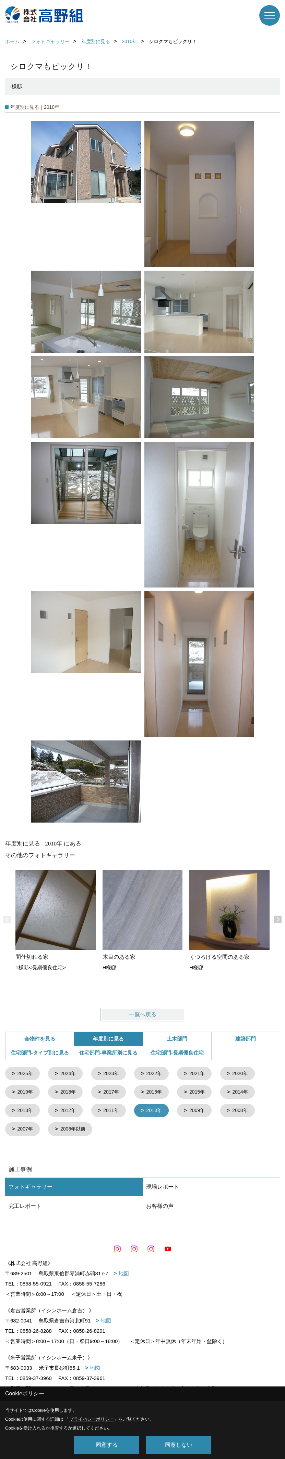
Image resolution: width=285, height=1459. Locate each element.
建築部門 (245, 1039)
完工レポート (25, 1208)
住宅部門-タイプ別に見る (40, 1053)
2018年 (70, 1093)
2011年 (114, 1112)
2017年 (114, 1093)
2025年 (26, 1074)
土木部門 (177, 1039)
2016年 (159, 1093)
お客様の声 (160, 1208)
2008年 (247, 1112)
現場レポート (162, 1189)
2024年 (70, 1074)
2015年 (203, 1093)
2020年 (247, 1074)
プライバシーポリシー (91, 1419)
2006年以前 (75, 1131)
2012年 (70, 1112)
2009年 (203, 1112)
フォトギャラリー (30, 1189)
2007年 (26, 1131)
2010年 (159, 1112)
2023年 (114, 1074)
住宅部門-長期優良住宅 (177, 1053)
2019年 (26, 1093)
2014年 (247, 1093)
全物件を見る (39, 1039)
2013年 (26, 1112)
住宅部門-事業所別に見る (108, 1053)
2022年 (159, 1074)
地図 (124, 1276)
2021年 (203, 1074)
